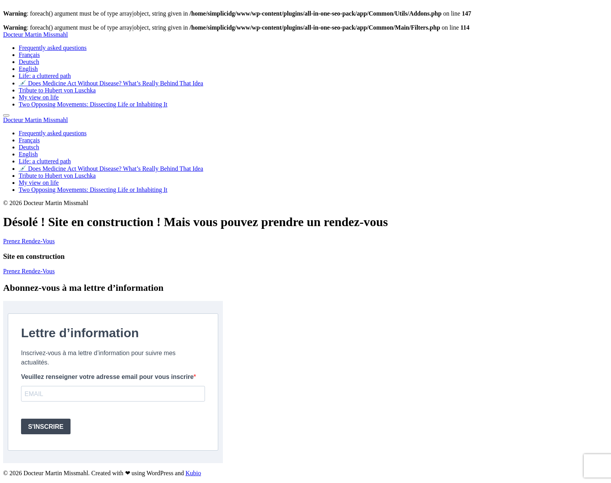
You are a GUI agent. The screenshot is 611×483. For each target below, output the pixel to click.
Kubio (193, 473)
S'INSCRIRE (46, 426)
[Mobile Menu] (6, 115)
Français (29, 54)
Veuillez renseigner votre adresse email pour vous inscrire (107, 376)
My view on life (39, 97)
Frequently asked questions (53, 47)
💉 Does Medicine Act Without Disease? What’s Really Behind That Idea (111, 83)
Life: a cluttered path (45, 76)
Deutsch (29, 61)
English (28, 68)
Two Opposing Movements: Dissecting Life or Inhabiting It (93, 104)
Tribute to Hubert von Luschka (57, 90)
